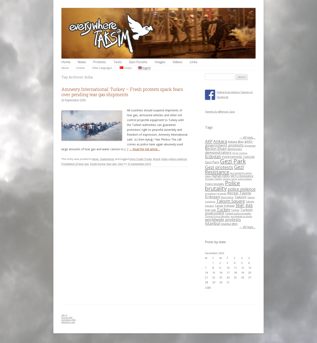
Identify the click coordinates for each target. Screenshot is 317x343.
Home (65, 62)
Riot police (227, 197)
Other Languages (102, 67)
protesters (211, 193)
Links (194, 62)
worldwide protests (241, 216)
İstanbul (212, 223)
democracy (234, 149)
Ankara (220, 141)
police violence (178, 159)
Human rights (221, 176)
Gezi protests (219, 167)
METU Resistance (241, 176)
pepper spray (230, 179)
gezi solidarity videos (241, 173)
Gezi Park (212, 162)
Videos (177, 62)
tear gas (112, 164)
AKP (208, 141)
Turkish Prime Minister (217, 216)
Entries (66, 317)
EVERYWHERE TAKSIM (238, 157)
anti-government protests (229, 143)
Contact (80, 67)
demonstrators (218, 152)
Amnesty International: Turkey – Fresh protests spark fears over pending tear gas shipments (122, 91)
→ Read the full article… (144, 149)
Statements (107, 159)
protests (221, 193)
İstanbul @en (229, 224)
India (164, 159)
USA (120, 164)
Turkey (223, 209)
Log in (64, 315)
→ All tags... (247, 137)
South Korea (97, 164)
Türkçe (126, 67)
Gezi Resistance (224, 169)
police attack (245, 178)
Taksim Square (230, 201)
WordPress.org (68, 322)
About (65, 67)
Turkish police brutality (238, 213)
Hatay (208, 176)
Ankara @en (236, 142)
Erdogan (213, 156)
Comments (68, 319)
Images (160, 62)
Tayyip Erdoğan (225, 206)
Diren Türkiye (239, 152)
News (82, 62)
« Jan (208, 287)
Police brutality (214, 184)
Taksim (240, 197)
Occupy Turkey (213, 179)
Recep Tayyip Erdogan (228, 194)
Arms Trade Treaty (140, 159)
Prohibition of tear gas (75, 164)
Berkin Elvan (215, 148)
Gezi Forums (138, 62)
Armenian (250, 145)
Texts (117, 62)
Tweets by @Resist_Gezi (220, 111)
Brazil (156, 159)
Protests (99, 62)
